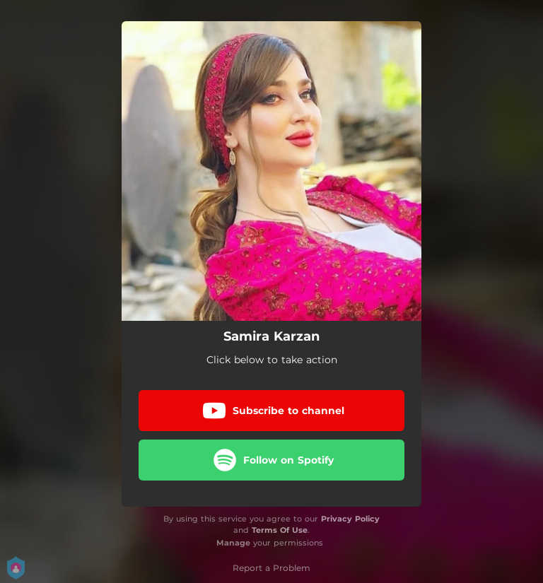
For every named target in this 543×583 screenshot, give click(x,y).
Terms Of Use (280, 530)
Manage (233, 543)
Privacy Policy (350, 519)
